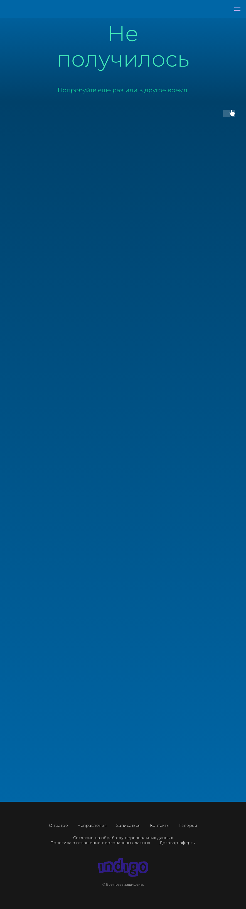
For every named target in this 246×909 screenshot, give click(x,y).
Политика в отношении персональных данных (100, 842)
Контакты (160, 825)
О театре (58, 825)
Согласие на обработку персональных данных (123, 837)
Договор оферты (178, 842)
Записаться (128, 825)
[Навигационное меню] (237, 9)
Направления (92, 825)
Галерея (188, 825)
